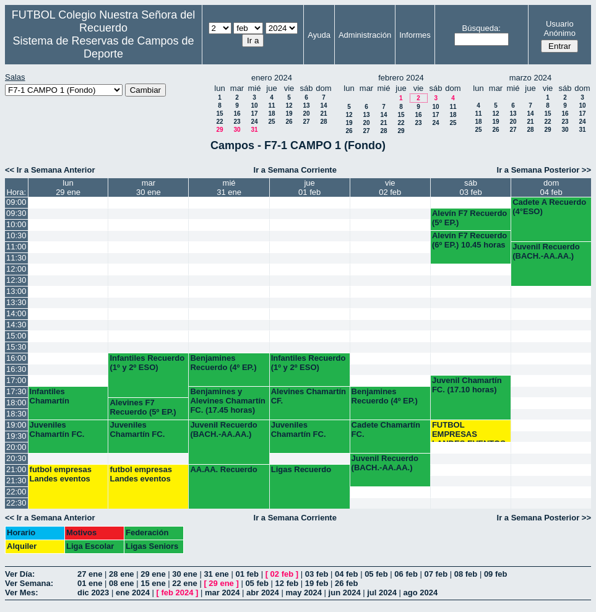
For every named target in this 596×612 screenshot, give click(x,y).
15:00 (16, 335)
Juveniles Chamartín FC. (57, 429)
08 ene (121, 583)
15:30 (16, 346)
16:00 (16, 358)
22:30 (16, 502)
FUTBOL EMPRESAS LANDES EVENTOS (469, 431)
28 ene (121, 574)
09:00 (16, 202)
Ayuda (319, 35)
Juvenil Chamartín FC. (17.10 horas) (467, 385)
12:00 (16, 269)
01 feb (247, 574)
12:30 (16, 280)
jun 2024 (345, 592)
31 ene (216, 574)
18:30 (16, 413)
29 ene (152, 574)
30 (236, 129)
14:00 (16, 313)
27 (306, 121)
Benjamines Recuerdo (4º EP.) (223, 362)
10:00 (16, 224)
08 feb (466, 574)
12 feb (287, 583)
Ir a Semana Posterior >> (544, 170)
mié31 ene (229, 187)
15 (219, 113)
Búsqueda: (481, 28)
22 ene (184, 583)
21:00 (16, 469)
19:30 (16, 436)
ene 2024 (133, 592)
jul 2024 (382, 592)
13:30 (16, 302)
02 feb (282, 574)
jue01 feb (309, 187)
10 (254, 105)
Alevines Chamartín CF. (308, 396)
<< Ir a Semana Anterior (50, 170)
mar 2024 (222, 592)
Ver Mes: (21, 592)
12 (288, 105)
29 (219, 129)
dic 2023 (93, 592)
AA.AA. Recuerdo (223, 469)
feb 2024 (177, 592)
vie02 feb (390, 187)
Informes (415, 35)
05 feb (376, 574)
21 (323, 113)
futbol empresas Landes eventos (61, 474)
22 (219, 121)
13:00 (16, 291)
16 (236, 113)
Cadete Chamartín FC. (386, 429)
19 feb (317, 583)
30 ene (184, 574)
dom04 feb (551, 187)
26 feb (346, 583)
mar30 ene (148, 187)
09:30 (16, 213)
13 (306, 105)
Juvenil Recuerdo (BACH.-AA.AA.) (545, 251)
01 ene (89, 583)
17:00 (16, 380)
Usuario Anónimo (560, 28)
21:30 (16, 480)
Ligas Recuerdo (301, 469)
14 (323, 105)
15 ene (152, 583)
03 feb (317, 574)
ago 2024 (421, 592)
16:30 (16, 369)
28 (323, 121)
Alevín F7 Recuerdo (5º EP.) (469, 218)
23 (236, 121)
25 (271, 121)
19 (288, 113)
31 (254, 129)
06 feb (406, 574)
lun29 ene (68, 187)
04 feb (346, 574)
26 (288, 121)
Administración (365, 35)
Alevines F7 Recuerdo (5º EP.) (143, 407)
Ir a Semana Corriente (295, 170)
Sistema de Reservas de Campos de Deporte (103, 47)
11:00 (16, 246)
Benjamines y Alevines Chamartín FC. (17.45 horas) (227, 401)
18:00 (16, 402)
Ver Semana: (29, 583)
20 (306, 113)
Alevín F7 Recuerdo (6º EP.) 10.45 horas (469, 240)
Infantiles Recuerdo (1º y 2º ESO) (147, 362)
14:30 (16, 324)
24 (254, 121)
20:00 (16, 447)
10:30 (16, 235)
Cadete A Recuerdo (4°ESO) (549, 206)
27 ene (89, 574)
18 (271, 113)
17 (254, 113)
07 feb (436, 574)
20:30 (16, 458)
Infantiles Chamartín (49, 396)
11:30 (16, 257)
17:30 (16, 391)
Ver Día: (20, 574)
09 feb (495, 574)
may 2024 (303, 592)
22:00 (16, 491)
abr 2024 (262, 592)
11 (271, 105)
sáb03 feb (470, 187)
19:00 (16, 424)
